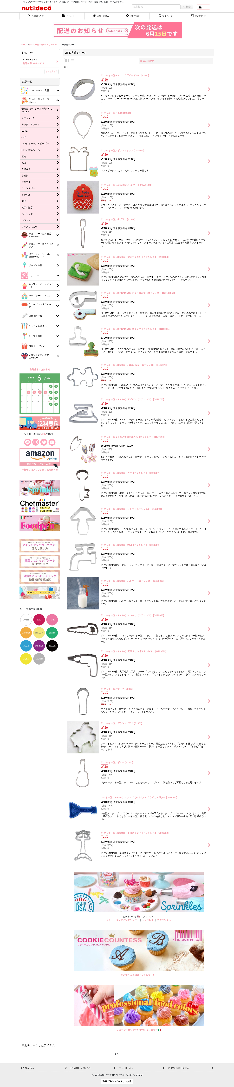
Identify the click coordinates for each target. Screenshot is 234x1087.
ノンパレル (148, 920)
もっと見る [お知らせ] (52, 71)
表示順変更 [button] (147, 61)
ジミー (109, 920)
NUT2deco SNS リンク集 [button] (117, 1081)
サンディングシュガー (127, 920)
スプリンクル (164, 920)
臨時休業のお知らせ (40, 369)
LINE (43, 434)
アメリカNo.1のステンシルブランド (138, 975)
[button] (100, 16)
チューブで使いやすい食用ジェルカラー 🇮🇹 (139, 1030)
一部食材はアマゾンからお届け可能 (40, 469)
